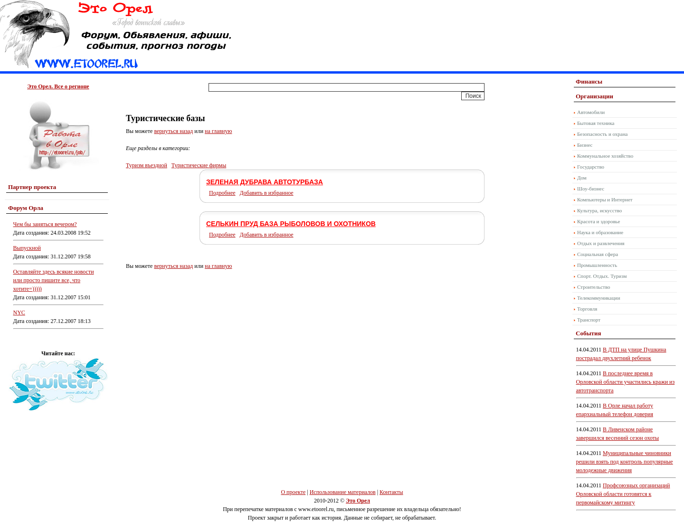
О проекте (293, 492)
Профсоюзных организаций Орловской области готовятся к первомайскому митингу (623, 494)
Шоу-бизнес (590, 188)
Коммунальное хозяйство (605, 156)
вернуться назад (173, 131)
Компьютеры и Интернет (605, 199)
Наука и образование (600, 232)
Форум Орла (25, 207)
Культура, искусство (599, 210)
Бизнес (584, 145)
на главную (218, 131)
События (588, 333)
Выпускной (27, 248)
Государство (590, 167)
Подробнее (222, 193)
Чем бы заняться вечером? (45, 224)
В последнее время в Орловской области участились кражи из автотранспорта (625, 382)
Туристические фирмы (198, 165)
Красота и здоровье (598, 221)
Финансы (589, 81)
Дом (582, 177)
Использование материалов (343, 492)
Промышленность (597, 265)
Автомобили (591, 112)
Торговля (587, 309)
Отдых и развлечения (601, 243)
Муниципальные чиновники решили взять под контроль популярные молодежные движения (624, 462)
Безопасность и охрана (602, 134)
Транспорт (588, 320)
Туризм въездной (146, 165)
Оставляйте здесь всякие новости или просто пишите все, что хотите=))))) (53, 280)
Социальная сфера (597, 254)
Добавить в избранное (267, 193)
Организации (594, 96)
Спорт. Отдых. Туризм (602, 276)
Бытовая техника (596, 123)
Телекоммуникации (598, 298)
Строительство (593, 287)
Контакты (391, 492)
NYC (19, 312)
